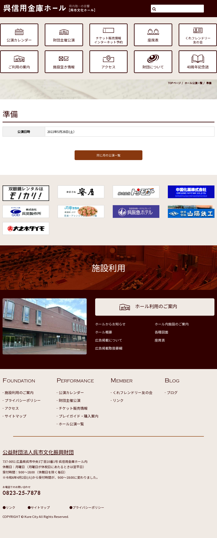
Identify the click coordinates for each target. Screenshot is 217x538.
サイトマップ (15, 416)
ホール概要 (103, 332)
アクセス (12, 408)
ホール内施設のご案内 (172, 323)
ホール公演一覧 (193, 83)
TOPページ (174, 83)
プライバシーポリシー (23, 400)
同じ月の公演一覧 (108, 155)
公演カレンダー (71, 392)
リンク (118, 400)
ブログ (172, 392)
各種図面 (161, 332)
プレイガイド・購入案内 (78, 416)
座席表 (160, 340)
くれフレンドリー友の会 (132, 392)
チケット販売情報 (73, 408)
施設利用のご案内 (19, 392)
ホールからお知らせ (110, 323)
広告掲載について (108, 340)
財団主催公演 (69, 400)
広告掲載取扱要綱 (108, 348)
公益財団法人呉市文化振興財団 (38, 452)
